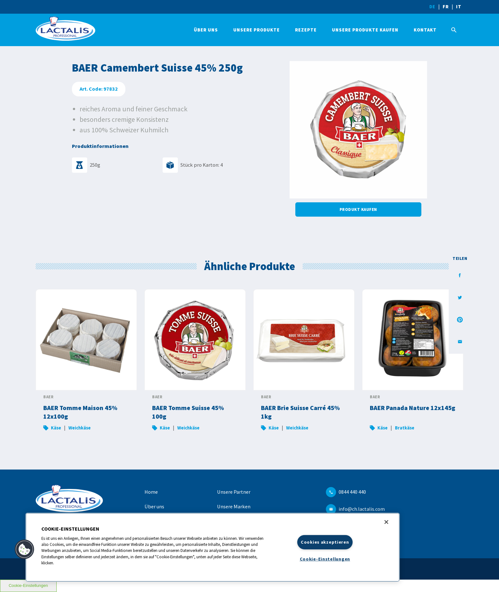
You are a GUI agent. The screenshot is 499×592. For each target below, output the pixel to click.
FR (446, 7)
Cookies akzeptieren (325, 542)
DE (432, 7)
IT (458, 7)
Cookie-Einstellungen (28, 585)
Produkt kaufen (358, 209)
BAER (48, 396)
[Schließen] (386, 522)
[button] (24, 549)
